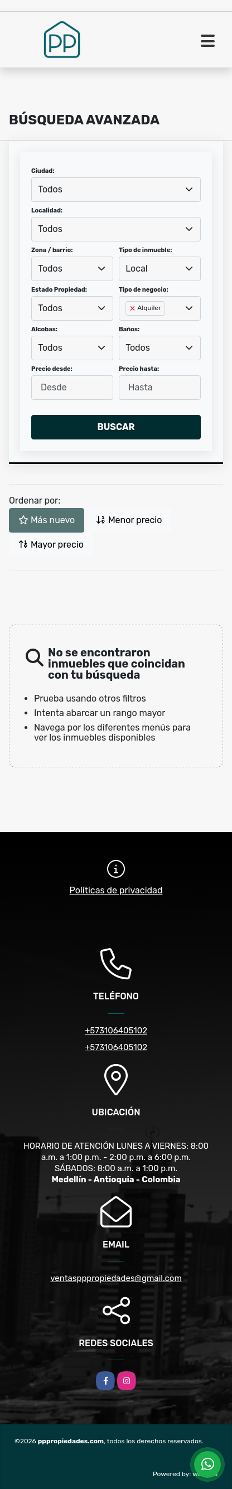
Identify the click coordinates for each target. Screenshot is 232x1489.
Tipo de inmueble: (145, 250)
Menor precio (129, 520)
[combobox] (116, 189)
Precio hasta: (139, 369)
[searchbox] (128, 326)
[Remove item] (133, 308)
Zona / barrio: (51, 250)
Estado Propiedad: (59, 289)
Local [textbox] (136, 268)
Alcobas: (44, 329)
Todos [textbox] (50, 189)
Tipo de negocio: (143, 289)
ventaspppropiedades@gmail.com (116, 1278)
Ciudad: (43, 171)
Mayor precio (51, 544)
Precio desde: (51, 369)
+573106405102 (116, 1031)
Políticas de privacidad (116, 890)
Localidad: (46, 210)
